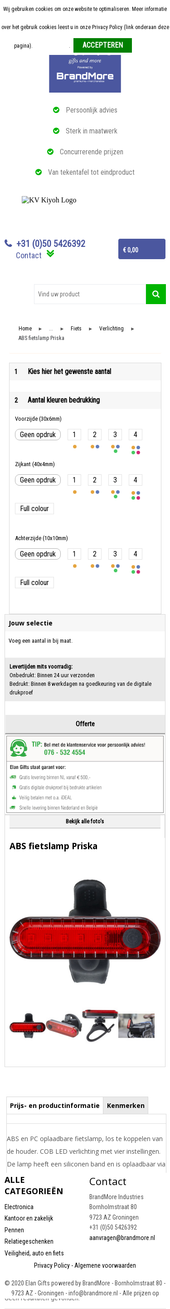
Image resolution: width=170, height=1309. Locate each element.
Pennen (14, 1230)
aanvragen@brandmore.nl (122, 1237)
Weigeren (145, 46)
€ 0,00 (130, 250)
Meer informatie (51, 46)
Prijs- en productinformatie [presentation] (55, 1105)
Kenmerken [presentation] (126, 1105)
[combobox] (90, 294)
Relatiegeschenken (29, 1241)
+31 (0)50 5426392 (50, 243)
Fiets (76, 329)
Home (25, 329)
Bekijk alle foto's (85, 821)
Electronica (19, 1207)
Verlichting (111, 329)
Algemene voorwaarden (105, 1265)
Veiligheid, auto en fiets (34, 1253)
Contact (29, 255)
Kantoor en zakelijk (29, 1218)
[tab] (55, 1105)
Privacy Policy (52, 1265)
